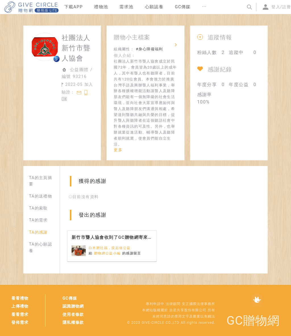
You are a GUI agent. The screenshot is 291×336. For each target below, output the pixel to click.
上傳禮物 (19, 306)
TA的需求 (38, 220)
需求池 (126, 6)
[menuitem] (74, 7)
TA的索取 (38, 208)
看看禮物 (19, 298)
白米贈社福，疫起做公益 (109, 248)
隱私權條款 (73, 322)
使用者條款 (73, 314)
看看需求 (19, 314)
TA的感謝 (38, 232)
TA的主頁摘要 (40, 180)
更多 (118, 150)
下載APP (73, 6)
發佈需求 (19, 322)
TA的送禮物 (40, 196)
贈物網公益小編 (108, 253)
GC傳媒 (70, 298)
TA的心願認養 (40, 247)
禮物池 (101, 6)
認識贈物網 (73, 306)
